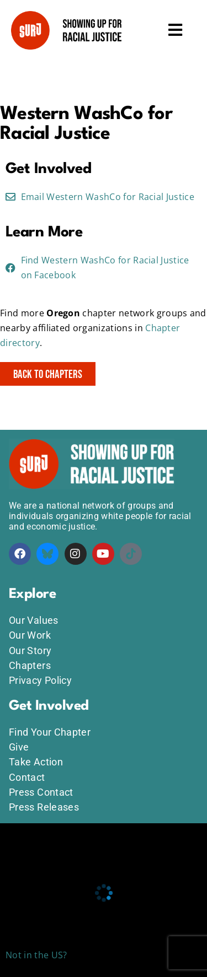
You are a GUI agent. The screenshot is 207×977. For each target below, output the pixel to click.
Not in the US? (36, 955)
